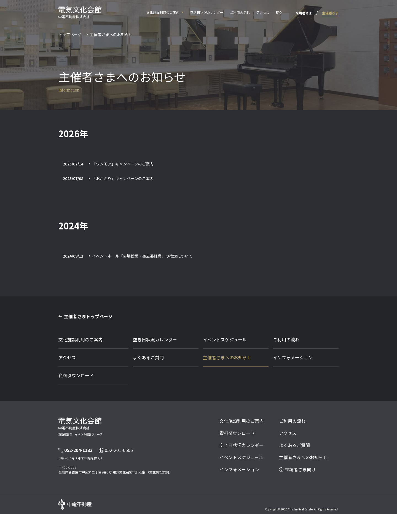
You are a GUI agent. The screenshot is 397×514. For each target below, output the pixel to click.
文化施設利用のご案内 (162, 12)
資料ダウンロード (76, 375)
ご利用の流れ (240, 12)
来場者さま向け (297, 469)
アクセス (262, 12)
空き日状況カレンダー (206, 12)
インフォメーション (293, 357)
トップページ (70, 34)
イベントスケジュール (225, 339)
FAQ (279, 12)
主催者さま (330, 12)
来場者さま (304, 12)
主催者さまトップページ (88, 316)
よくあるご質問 (148, 357)
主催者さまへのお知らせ (227, 357)
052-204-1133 (75, 450)
